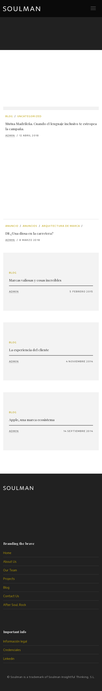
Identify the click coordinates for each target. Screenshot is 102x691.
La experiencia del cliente (29, 350)
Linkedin (8, 658)
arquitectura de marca (61, 225)
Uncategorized (29, 116)
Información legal (15, 641)
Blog (9, 116)
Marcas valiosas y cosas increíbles (35, 280)
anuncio (11, 225)
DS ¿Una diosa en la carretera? (29, 233)
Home (7, 553)
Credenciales (12, 650)
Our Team (10, 570)
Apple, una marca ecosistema (31, 419)
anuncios (30, 225)
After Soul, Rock (14, 605)
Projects (9, 578)
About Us (9, 561)
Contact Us (11, 596)
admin (10, 135)
